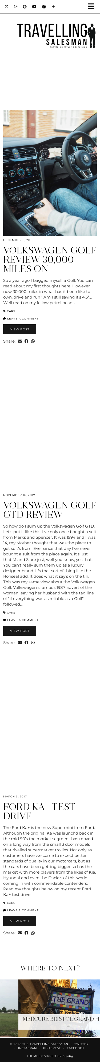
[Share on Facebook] (26, 341)
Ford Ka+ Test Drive (39, 811)
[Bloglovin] (53, 6)
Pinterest (52, 1048)
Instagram (27, 1048)
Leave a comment (21, 318)
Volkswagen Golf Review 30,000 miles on (50, 259)
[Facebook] (44, 6)
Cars (11, 311)
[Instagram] (16, 6)
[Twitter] (7, 6)
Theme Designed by (50, 1056)
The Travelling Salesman (45, 1044)
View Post (19, 329)
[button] (92, 7)
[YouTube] (34, 6)
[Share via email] (20, 341)
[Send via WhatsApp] (33, 341)
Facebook (76, 1048)
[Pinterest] (25, 6)
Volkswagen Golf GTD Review (50, 510)
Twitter (81, 1044)
